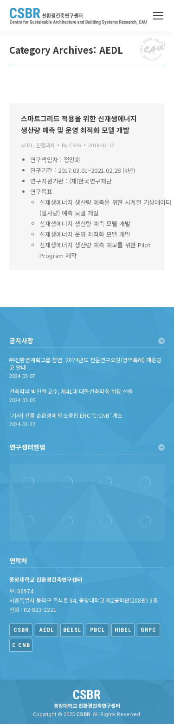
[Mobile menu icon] (158, 15)
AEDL (27, 145)
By (71, 145)
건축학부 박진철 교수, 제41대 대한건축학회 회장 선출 (71, 391)
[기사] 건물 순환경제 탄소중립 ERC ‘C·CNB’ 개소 (65, 415)
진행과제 (45, 145)
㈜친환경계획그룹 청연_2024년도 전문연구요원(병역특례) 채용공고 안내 (85, 363)
